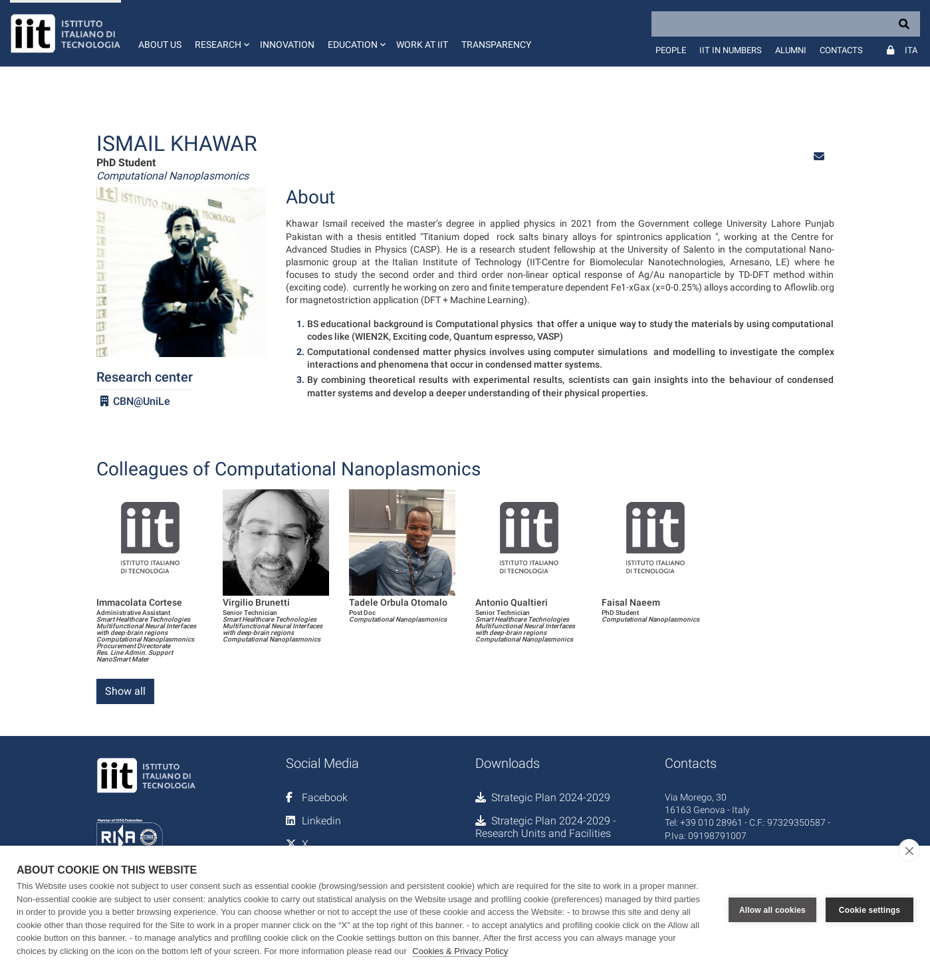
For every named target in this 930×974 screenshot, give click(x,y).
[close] (909, 850)
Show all (125, 691)
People (670, 50)
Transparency (496, 44)
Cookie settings (869, 910)
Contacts (841, 50)
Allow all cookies (772, 910)
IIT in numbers (730, 50)
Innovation (287, 44)
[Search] (785, 24)
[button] (220, 33)
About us (159, 44)
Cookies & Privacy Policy (460, 951)
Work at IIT (422, 44)
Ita (911, 50)
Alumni (790, 50)
